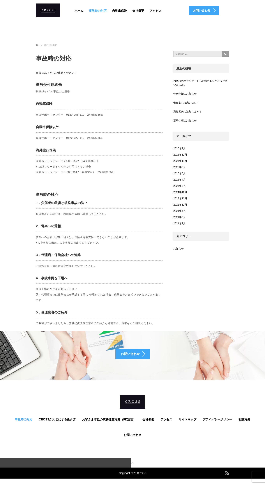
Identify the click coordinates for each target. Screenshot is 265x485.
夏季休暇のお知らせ (185, 120)
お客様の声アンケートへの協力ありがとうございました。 (200, 82)
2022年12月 (180, 204)
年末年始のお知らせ (185, 93)
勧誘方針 (244, 425)
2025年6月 (179, 173)
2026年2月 (179, 148)
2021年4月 (179, 210)
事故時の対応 (98, 10)
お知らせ (178, 248)
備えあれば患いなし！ (186, 102)
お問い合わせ (132, 440)
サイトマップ (187, 425)
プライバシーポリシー (217, 425)
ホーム (79, 10)
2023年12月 (180, 198)
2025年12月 (180, 154)
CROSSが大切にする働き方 (57, 425)
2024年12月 (180, 192)
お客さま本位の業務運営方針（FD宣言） (109, 425)
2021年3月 (179, 217)
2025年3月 (179, 185)
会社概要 (138, 10)
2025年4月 (179, 179)
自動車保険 (119, 10)
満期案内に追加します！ (187, 111)
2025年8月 (179, 167)
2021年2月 (179, 223)
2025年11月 (180, 160)
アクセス (155, 10)
